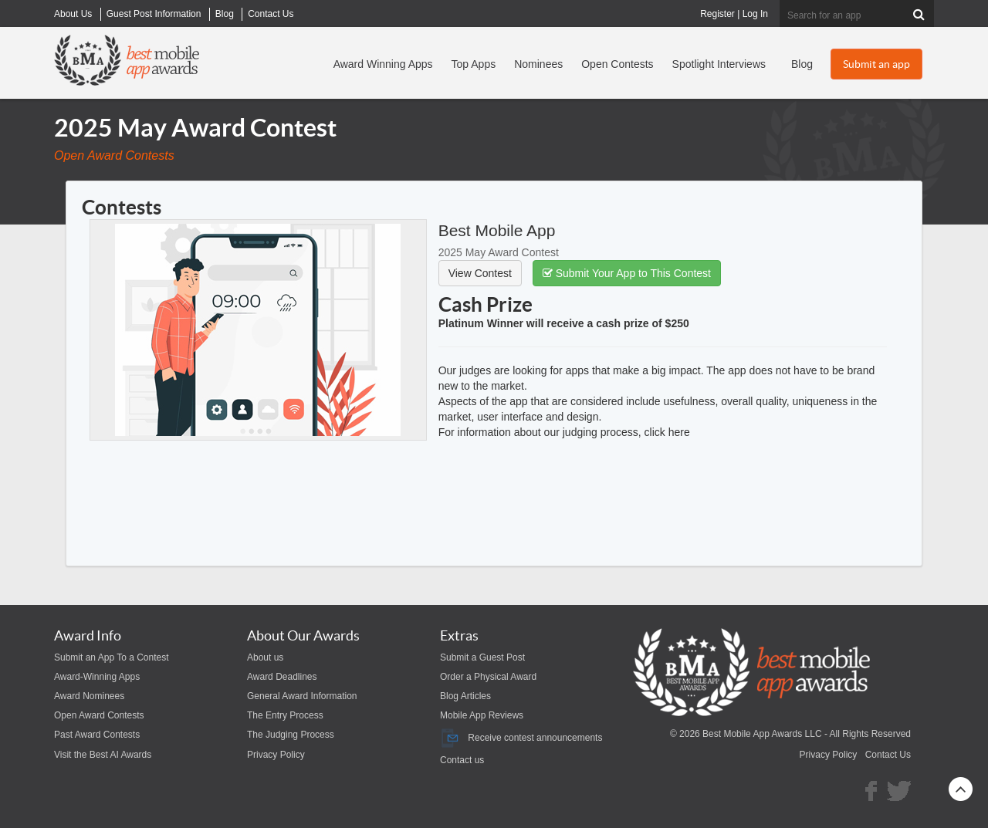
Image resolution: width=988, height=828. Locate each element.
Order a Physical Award (488, 676)
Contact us (462, 760)
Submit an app (876, 64)
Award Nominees (89, 696)
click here (667, 432)
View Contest (480, 273)
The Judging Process (290, 734)
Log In (755, 13)
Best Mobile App (497, 230)
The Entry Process (285, 715)
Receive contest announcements (521, 737)
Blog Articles (465, 696)
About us (265, 657)
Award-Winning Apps (97, 676)
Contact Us (888, 754)
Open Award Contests (99, 715)
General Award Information (302, 696)
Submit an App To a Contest (111, 657)
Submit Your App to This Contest (627, 273)
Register (717, 13)
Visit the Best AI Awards (102, 754)
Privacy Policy (276, 754)
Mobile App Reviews (481, 715)
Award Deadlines (282, 676)
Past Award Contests (97, 734)
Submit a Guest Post (482, 657)
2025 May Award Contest (498, 252)
